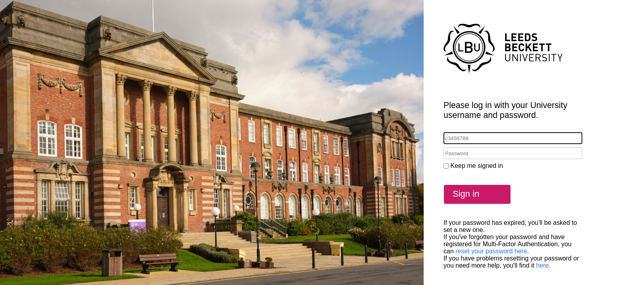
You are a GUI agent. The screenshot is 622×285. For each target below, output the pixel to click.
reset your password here (491, 251)
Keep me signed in (476, 165)
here (542, 265)
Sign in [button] (466, 194)
